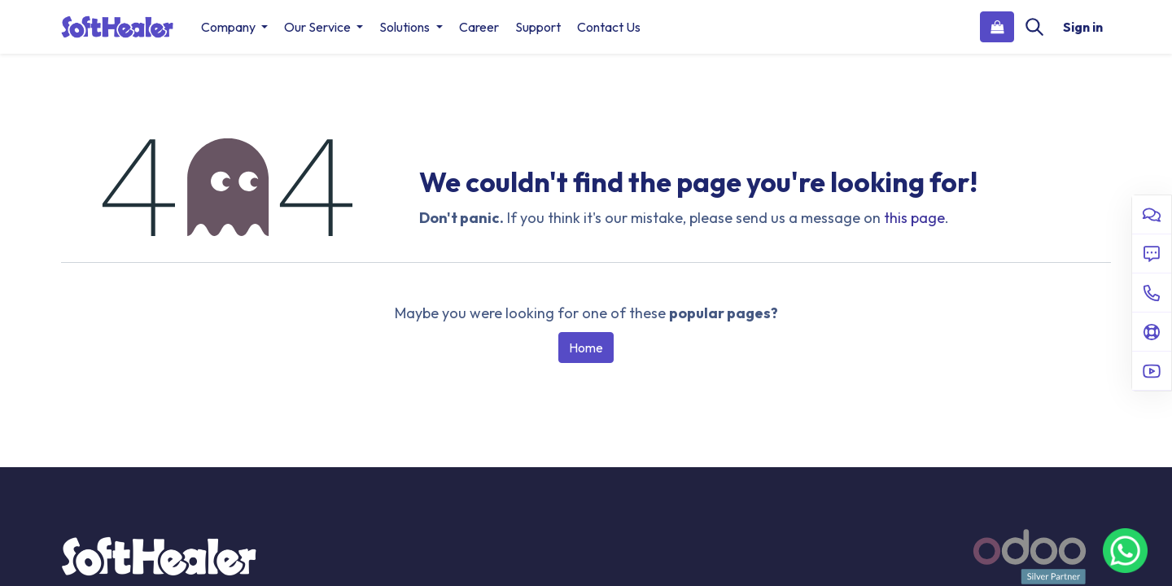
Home (586, 347)
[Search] (1034, 27)
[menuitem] (479, 27)
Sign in (1083, 27)
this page (914, 217)
